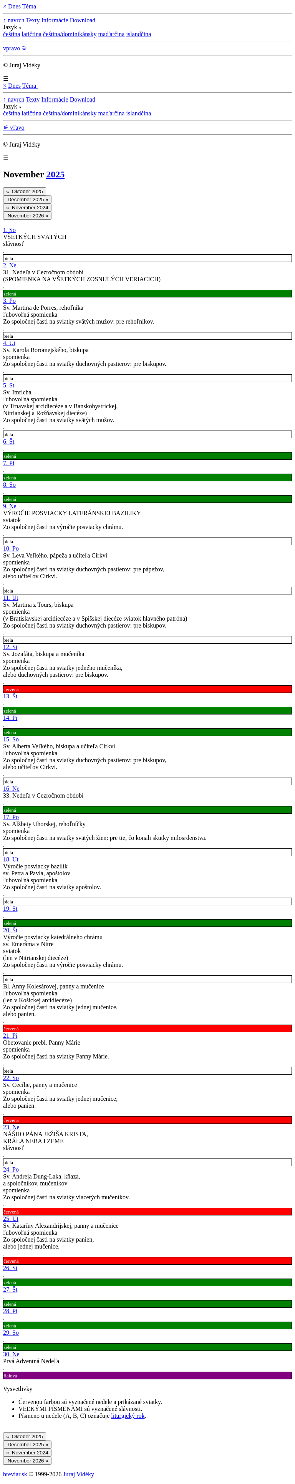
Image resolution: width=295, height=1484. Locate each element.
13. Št (10, 696)
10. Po (11, 548)
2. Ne (10, 265)
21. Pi (10, 1035)
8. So (9, 484)
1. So (9, 230)
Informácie (54, 20)
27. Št (10, 1289)
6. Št (8, 441)
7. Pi (8, 463)
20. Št (10, 930)
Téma (30, 6)
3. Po (9, 300)
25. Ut (10, 1218)
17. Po (11, 817)
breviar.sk (15, 1474)
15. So (11, 739)
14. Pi (10, 717)
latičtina (31, 34)
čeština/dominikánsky (70, 34)
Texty (33, 20)
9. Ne (10, 506)
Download (83, 20)
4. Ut (9, 343)
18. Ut (10, 859)
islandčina (138, 34)
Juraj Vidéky (78, 1474)
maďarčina (111, 34)
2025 (55, 174)
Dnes (14, 6)
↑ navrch (14, 20)
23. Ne (11, 1127)
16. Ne (11, 788)
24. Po (11, 1169)
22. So (11, 1078)
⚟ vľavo (14, 127)
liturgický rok (127, 1415)
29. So (11, 1332)
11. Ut (10, 597)
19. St (10, 908)
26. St (10, 1268)
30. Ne (11, 1354)
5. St (8, 385)
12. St (10, 647)
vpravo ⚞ (15, 48)
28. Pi (10, 1311)
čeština (11, 34)
